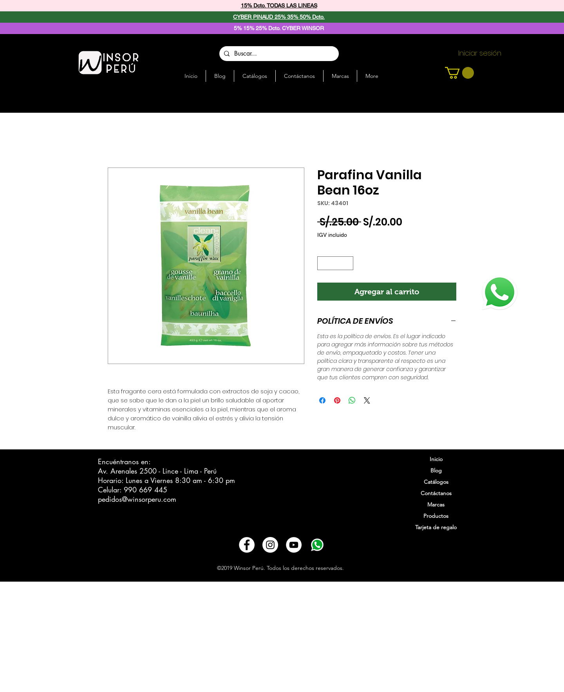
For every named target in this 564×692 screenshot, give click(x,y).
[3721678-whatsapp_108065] (317, 545)
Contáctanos (436, 493)
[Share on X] (367, 400)
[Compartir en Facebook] (322, 400)
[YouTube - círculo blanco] (294, 545)
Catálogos (436, 481)
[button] (459, 73)
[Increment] (347, 263)
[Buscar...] (278, 53)
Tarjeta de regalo (436, 527)
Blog (436, 470)
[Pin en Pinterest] (337, 400)
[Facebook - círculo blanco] (247, 545)
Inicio (436, 459)
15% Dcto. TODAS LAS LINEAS (279, 5)
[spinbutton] (335, 263)
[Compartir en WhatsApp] (352, 400)
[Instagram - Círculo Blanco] (270, 545)
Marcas (436, 504)
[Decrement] (323, 263)
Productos (435, 515)
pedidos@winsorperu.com (137, 499)
